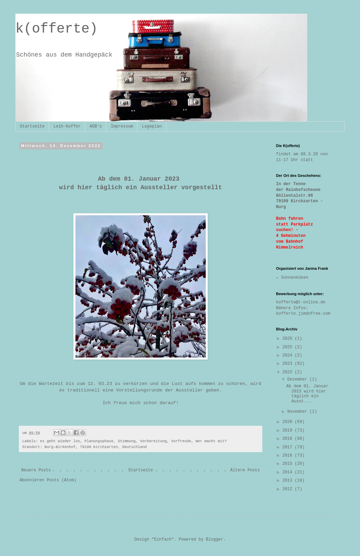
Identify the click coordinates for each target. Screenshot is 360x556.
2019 (289, 430)
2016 (289, 455)
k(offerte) (56, 29)
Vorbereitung (153, 441)
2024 (289, 355)
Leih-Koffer (67, 126)
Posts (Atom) (61, 480)
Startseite (32, 126)
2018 (289, 438)
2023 (289, 363)
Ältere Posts (245, 470)
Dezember (298, 379)
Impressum (122, 126)
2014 (289, 472)
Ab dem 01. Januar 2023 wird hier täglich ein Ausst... (307, 393)
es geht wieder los (60, 441)
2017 (289, 447)
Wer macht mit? (211, 441)
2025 (289, 347)
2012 (289, 489)
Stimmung (127, 441)
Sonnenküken (294, 277)
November (298, 411)
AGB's (95, 126)
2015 (289, 463)
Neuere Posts (36, 470)
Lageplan (152, 126)
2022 (289, 372)
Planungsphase (98, 441)
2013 (289, 480)
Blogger (214, 539)
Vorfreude (181, 441)
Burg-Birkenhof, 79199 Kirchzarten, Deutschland (96, 447)
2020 (289, 422)
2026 (289, 338)
